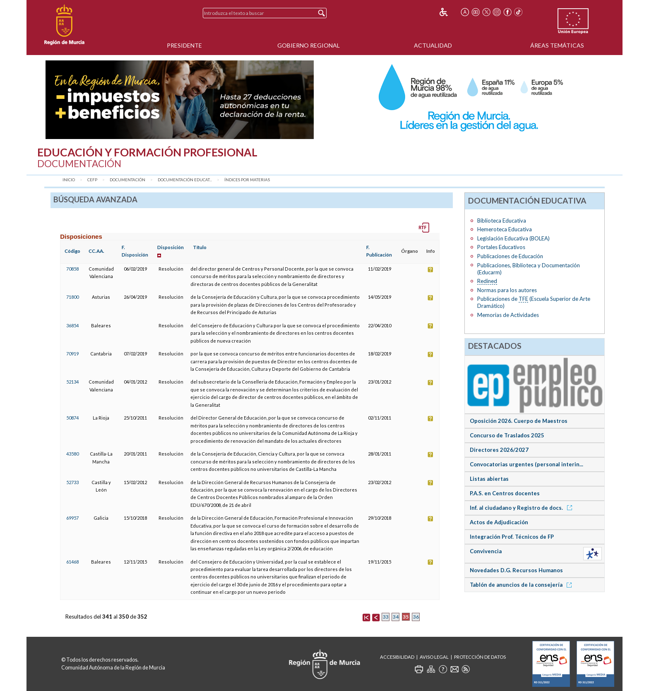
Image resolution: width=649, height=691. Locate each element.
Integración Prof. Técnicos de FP (512, 536)
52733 (72, 482)
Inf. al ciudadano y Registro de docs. (522, 507)
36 (416, 617)
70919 (72, 353)
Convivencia (486, 551)
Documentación (127, 180)
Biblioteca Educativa (501, 220)
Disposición (170, 247)
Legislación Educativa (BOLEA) (513, 238)
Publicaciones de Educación (510, 256)
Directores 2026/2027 (499, 449)
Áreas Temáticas (557, 45)
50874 (72, 417)
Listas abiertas (489, 478)
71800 (72, 297)
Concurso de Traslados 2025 (507, 435)
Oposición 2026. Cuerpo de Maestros (518, 420)
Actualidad (433, 45)
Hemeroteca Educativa (504, 229)
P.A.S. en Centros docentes (505, 493)
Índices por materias (247, 180)
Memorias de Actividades (508, 315)
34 (396, 617)
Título (200, 247)
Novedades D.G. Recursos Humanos (516, 570)
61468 (72, 561)
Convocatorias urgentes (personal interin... (526, 464)
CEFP (92, 180)
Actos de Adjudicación (499, 522)
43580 (72, 453)
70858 (72, 268)
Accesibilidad (397, 657)
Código (72, 251)
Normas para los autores (507, 290)
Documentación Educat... (185, 180)
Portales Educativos (501, 247)
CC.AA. (96, 251)
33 (386, 617)
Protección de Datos (480, 657)
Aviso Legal (434, 657)
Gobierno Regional (308, 45)
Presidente (184, 45)
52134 (72, 381)
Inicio (68, 180)
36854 (72, 325)
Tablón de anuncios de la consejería (522, 584)
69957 (72, 518)
